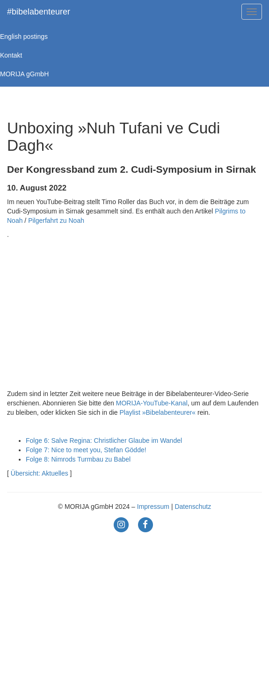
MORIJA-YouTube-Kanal (152, 403)
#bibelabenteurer (38, 11)
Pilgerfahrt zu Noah (56, 220)
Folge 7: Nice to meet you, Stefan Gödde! (86, 450)
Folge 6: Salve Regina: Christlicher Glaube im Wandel (104, 440)
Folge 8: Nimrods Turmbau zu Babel (78, 459)
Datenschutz (192, 506)
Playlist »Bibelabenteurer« (157, 412)
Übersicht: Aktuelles (39, 473)
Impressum (153, 506)
